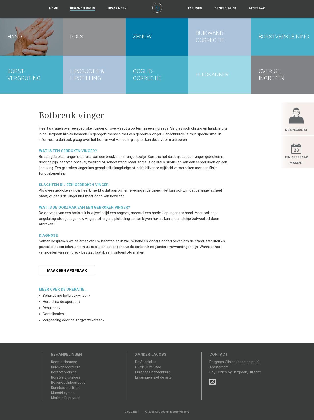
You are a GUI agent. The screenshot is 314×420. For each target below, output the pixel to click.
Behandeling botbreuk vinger (66, 295)
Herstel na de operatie (61, 301)
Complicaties (54, 314)
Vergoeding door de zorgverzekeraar (73, 320)
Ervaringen (117, 8)
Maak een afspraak (67, 270)
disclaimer (132, 411)
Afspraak (257, 8)
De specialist (225, 8)
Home (53, 8)
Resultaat (51, 308)
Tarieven (195, 8)
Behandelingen (82, 8)
